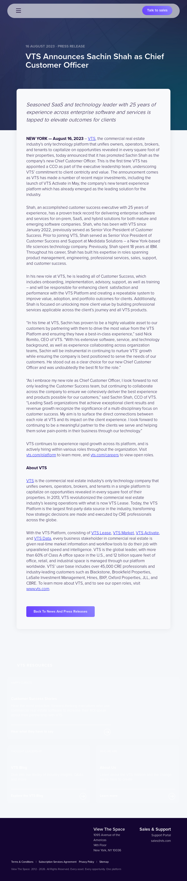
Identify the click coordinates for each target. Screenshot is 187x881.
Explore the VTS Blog (27, 796)
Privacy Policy (86, 861)
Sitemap (104, 861)
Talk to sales (157, 10)
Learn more (109, 796)
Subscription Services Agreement (57, 861)
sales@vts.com (161, 841)
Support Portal (161, 835)
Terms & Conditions (22, 861)
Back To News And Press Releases (60, 611)
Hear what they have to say (32, 731)
